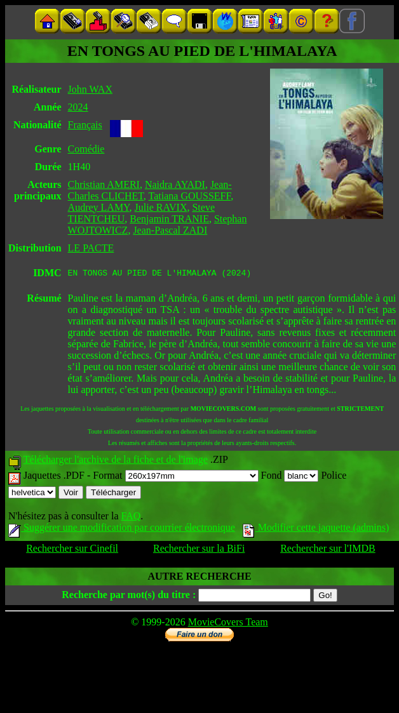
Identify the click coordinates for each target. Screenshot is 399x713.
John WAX (90, 89)
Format (175, 477)
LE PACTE (91, 248)
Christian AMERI (104, 184)
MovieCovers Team (228, 623)
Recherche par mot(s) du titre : (129, 596)
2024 (78, 107)
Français (85, 124)
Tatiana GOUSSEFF (190, 195)
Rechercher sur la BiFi (199, 550)
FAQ (130, 517)
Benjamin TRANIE (169, 218)
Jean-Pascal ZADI (170, 230)
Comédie (86, 148)
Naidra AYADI (175, 184)
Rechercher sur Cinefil (72, 550)
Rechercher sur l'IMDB (327, 550)
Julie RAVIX (161, 207)
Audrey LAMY (99, 207)
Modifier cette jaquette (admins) (316, 529)
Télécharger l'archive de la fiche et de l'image (116, 461)
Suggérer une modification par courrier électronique (121, 529)
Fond (290, 477)
